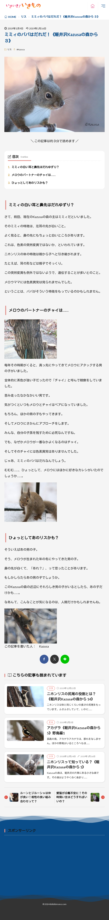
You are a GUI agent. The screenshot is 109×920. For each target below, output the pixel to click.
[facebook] (44, 659)
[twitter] (54, 659)
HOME (12, 16)
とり (51, 722)
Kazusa (21, 49)
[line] (65, 659)
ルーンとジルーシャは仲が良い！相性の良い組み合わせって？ (35, 797)
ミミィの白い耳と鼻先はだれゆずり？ (33, 167)
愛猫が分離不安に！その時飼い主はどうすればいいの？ (71, 797)
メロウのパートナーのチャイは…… (32, 175)
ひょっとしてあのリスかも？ (28, 182)
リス (23, 16)
